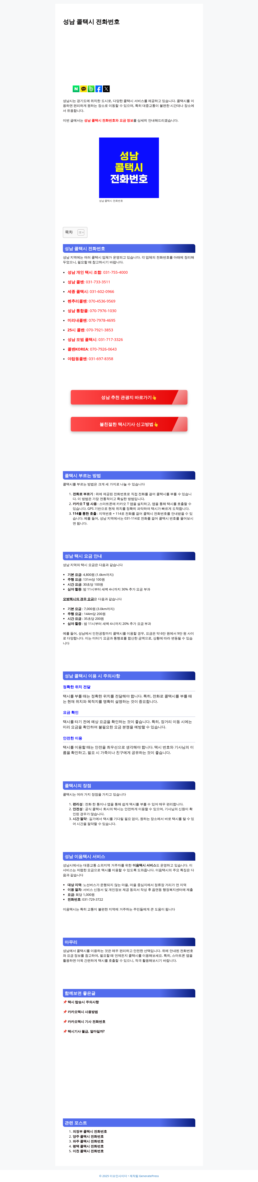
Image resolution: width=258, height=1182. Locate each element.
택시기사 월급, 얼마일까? (86, 1031)
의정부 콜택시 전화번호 (90, 1131)
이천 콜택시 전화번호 (88, 1151)
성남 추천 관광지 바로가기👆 (129, 397)
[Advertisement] (129, 58)
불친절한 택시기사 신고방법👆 (129, 424)
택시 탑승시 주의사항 (83, 1002)
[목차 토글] (79, 232)
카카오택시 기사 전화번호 (86, 1021)
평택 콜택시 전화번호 (88, 1146)
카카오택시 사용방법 (83, 1012)
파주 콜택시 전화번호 (88, 1141)
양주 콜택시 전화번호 (88, 1136)
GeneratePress (149, 1176)
